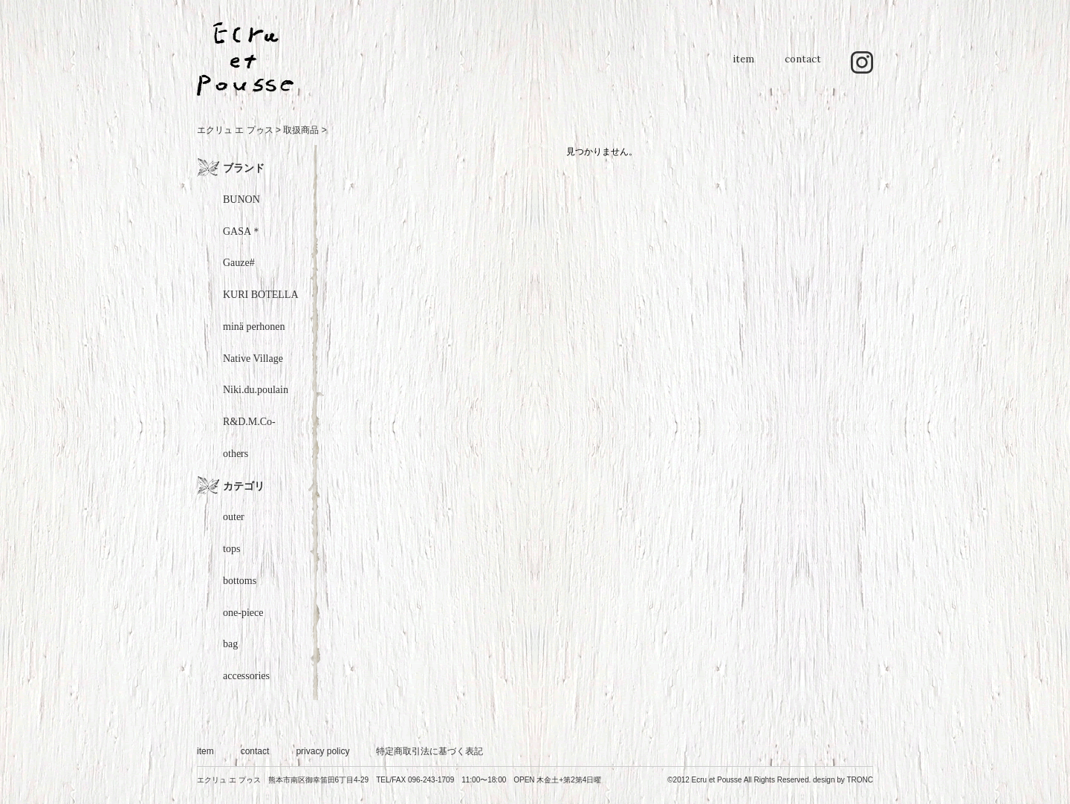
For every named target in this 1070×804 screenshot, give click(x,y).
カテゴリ (244, 486)
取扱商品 (301, 130)
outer (233, 516)
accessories (246, 675)
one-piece (243, 612)
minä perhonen (254, 326)
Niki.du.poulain (255, 389)
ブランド (244, 168)
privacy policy (322, 751)
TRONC (859, 780)
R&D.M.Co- (249, 421)
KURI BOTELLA (261, 294)
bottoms (239, 580)
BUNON (241, 199)
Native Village (253, 358)
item (743, 66)
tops (231, 548)
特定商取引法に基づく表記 (429, 751)
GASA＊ (242, 231)
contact (803, 66)
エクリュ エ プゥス (235, 130)
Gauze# (239, 262)
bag (230, 643)
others (235, 453)
